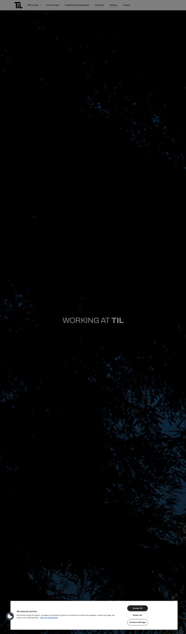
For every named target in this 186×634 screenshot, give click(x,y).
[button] (10, 616)
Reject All (137, 615)
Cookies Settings (137, 622)
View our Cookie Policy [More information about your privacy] (49, 618)
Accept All (137, 608)
